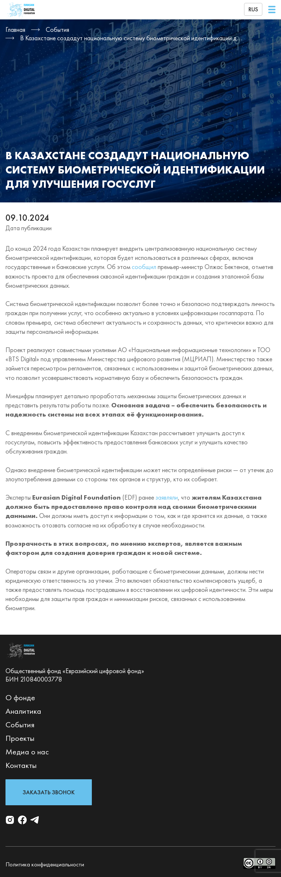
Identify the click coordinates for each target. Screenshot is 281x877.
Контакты (21, 765)
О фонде (20, 697)
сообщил (144, 266)
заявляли (167, 497)
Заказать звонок (49, 792)
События (19, 724)
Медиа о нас (27, 751)
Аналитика (23, 711)
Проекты (19, 738)
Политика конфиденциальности (44, 864)
